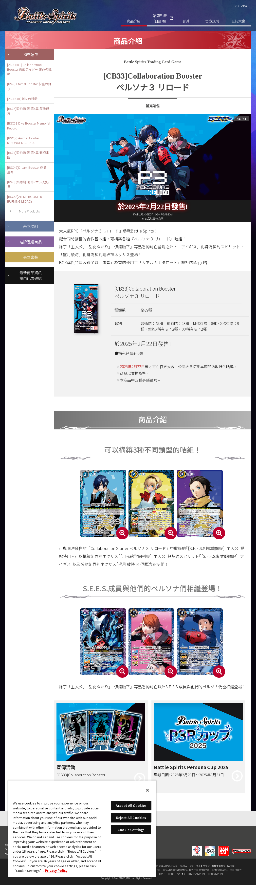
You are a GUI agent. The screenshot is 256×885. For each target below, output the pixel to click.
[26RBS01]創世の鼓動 (22, 98)
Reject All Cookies (131, 817)
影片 (186, 20)
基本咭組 (30, 226)
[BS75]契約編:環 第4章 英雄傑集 (28, 111)
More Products (29, 211)
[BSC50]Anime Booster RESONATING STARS (23, 140)
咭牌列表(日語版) (160, 18)
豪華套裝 (30, 257)
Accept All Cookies (131, 805)
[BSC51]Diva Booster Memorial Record (28, 125)
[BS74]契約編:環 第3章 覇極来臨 (28, 155)
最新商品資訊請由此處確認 (30, 275)
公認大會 (238, 20)
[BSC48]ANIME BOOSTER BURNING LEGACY (24, 199)
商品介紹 (134, 20)
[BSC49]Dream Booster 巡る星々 (27, 169)
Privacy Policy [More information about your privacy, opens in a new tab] (56, 870)
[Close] (147, 790)
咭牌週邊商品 (30, 241)
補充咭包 (30, 54)
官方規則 (212, 20)
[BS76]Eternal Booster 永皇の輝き (29, 86)
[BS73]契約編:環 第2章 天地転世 (28, 184)
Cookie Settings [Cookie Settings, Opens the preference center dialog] (131, 829)
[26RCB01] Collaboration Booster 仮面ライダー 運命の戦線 (29, 69)
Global (243, 5)
